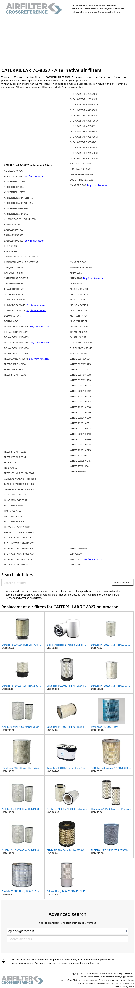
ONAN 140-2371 (79, 337)
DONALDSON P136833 (16, 337)
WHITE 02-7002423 (80, 364)
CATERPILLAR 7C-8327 (16, 278)
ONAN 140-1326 (79, 326)
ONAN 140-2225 (79, 331)
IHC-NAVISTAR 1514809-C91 (19, 537)
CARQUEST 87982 (13, 267)
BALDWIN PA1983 (13, 229)
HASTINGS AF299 (13, 505)
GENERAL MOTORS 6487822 (19, 483)
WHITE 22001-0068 (80, 407)
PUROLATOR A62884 (81, 342)
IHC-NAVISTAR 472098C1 (83, 131)
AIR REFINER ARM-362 (16, 208)
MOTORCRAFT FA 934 (81, 267)
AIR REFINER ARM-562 (16, 213)
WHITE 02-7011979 (80, 380)
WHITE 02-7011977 (80, 369)
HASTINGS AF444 (13, 516)
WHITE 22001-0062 (80, 390)
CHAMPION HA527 (14, 288)
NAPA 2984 (76, 283)
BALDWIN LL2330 (13, 224)
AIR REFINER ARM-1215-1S (18, 197)
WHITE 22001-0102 (80, 428)
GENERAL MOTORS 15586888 (20, 478)
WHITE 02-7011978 (80, 374)
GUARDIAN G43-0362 (15, 494)
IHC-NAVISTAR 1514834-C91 (19, 548)
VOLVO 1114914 (79, 353)
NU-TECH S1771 (78, 321)
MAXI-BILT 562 (78, 262)
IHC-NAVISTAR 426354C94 (84, 99)
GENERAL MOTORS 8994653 (19, 489)
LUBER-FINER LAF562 (81, 174)
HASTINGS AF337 (13, 510)
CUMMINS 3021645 (15, 305)
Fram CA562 (10, 467)
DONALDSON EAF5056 (16, 326)
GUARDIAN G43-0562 (15, 500)
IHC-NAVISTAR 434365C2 (83, 115)
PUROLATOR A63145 (81, 348)
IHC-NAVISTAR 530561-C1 (84, 142)
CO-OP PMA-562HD (14, 294)
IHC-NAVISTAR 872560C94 (84, 152)
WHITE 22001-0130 (80, 439)
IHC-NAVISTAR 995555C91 (84, 158)
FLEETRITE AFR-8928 (15, 451)
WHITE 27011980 (79, 466)
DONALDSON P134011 (16, 331)
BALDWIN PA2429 (14, 240)
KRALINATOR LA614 (80, 163)
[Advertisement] (67, 41)
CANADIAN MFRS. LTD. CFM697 (21, 262)
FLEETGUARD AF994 (15, 364)
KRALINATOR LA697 (80, 169)
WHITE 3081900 (78, 471)
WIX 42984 (76, 564)
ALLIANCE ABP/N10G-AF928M (20, 219)
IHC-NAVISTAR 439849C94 (84, 120)
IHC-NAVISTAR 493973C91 (84, 136)
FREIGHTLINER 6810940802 (19, 473)
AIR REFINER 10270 (14, 192)
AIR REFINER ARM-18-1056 (18, 202)
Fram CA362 (10, 462)
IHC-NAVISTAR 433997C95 (84, 104)
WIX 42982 (76, 559)
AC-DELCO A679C (13, 170)
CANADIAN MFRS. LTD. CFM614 (21, 256)
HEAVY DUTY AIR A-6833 (17, 526)
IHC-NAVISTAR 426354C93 (84, 93)
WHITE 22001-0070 (80, 417)
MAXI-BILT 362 (78, 185)
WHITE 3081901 (78, 548)
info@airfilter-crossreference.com (119, 983)
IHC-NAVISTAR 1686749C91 (19, 559)
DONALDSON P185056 (16, 348)
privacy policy (128, 986)
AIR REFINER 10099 (14, 181)
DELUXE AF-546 (12, 315)
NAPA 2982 (76, 278)
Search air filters (123, 582)
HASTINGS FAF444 (14, 521)
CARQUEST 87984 (13, 272)
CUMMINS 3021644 (14, 299)
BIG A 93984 (10, 251)
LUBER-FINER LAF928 (81, 179)
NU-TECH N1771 (79, 315)
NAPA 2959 (76, 272)
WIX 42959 (76, 553)
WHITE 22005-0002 (80, 455)
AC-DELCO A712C (13, 176)
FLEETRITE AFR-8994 (15, 457)
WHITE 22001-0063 (80, 396)
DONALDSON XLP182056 (17, 353)
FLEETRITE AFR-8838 (15, 374)
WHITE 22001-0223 (80, 450)
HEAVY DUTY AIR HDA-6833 (19, 532)
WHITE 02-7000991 (80, 358)
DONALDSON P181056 (16, 342)
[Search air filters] (57, 582)
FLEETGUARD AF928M (16, 358)
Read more (115, 12)
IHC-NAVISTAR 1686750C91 (19, 564)
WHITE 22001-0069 (80, 412)
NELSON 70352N (79, 299)
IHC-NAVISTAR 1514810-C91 (19, 543)
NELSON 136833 (79, 288)
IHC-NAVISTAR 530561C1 (83, 147)
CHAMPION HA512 (14, 283)
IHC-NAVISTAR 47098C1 (83, 126)
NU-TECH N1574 (79, 310)
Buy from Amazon (34, 176)
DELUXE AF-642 (12, 321)
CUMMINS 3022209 (15, 310)
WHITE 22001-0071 (80, 423)
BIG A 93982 (10, 245)
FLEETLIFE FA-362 (13, 369)
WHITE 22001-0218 (80, 444)
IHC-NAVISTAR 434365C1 (83, 110)
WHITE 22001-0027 (80, 385)
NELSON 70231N (79, 294)
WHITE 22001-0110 (80, 433)
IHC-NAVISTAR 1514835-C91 (19, 553)
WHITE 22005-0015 (80, 460)
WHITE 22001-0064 (80, 401)
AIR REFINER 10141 (14, 187)
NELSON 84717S (79, 305)
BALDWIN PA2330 (13, 235)
